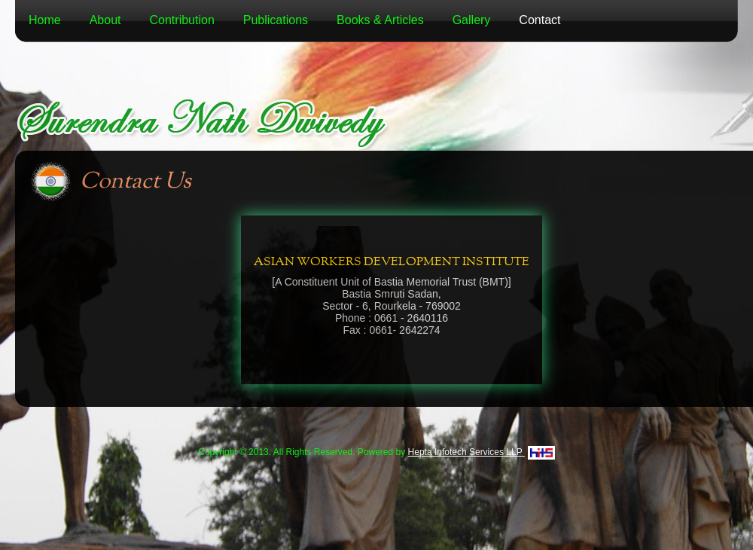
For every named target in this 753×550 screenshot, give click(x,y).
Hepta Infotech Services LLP (481, 452)
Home (45, 20)
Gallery (472, 20)
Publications (275, 20)
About (105, 20)
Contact (539, 20)
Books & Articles (380, 20)
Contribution (182, 20)
